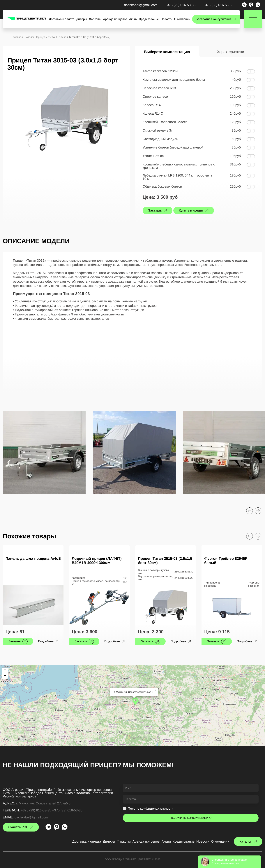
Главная (18, 37)
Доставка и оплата (61, 19)
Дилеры (81, 19)
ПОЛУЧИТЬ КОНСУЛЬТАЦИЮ (190, 817)
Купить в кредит (191, 210)
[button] (135, 701)
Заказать (155, 210)
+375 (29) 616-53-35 (180, 5)
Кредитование (149, 19)
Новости (166, 19)
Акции (133, 19)
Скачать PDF (18, 827)
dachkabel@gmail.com (141, 5)
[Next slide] (258, 510)
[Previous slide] (249, 510)
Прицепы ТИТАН (46, 37)
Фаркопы (95, 19)
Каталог (29, 37)
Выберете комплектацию (167, 52)
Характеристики (230, 52)
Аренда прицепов (115, 19)
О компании (182, 19)
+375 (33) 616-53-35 (218, 5)
